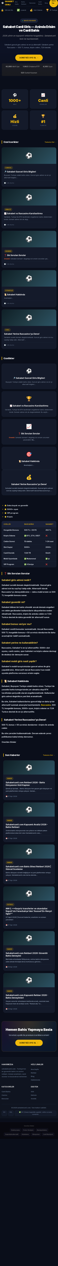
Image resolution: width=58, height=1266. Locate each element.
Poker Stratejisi (28, 1130)
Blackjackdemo (42, 1130)
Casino (4, 1095)
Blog (46, 3)
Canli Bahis (40, 3)
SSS (32, 1092)
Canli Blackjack (48, 1134)
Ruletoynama (15, 1130)
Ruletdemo (25, 1134)
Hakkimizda (35, 1080)
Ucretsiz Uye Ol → (29, 58)
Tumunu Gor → (50, 142)
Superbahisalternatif (11, 1134)
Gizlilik (33, 1099)
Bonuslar (5, 1099)
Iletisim (34, 1095)
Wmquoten (36, 1134)
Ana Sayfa (17, 3)
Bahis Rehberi (23, 3)
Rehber (33, 1073)
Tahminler (32, 3)
